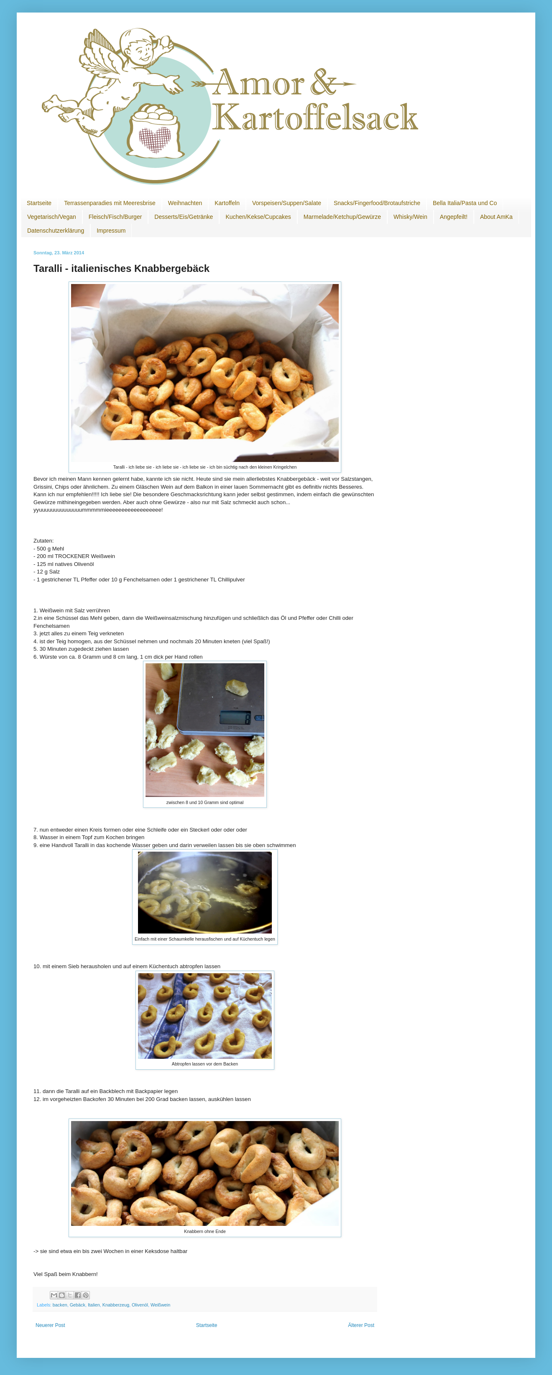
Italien (94, 1304)
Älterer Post (361, 1325)
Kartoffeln (227, 203)
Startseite (39, 203)
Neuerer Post (50, 1325)
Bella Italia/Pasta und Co (465, 203)
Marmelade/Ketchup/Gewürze (342, 216)
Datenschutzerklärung (55, 230)
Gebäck (77, 1304)
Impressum (111, 230)
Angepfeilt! (454, 216)
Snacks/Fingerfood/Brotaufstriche (377, 203)
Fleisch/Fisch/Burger (115, 216)
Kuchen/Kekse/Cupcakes (258, 216)
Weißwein (160, 1304)
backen (60, 1304)
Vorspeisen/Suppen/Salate (286, 203)
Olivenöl (140, 1304)
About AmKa (496, 216)
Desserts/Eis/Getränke (183, 216)
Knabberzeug (115, 1304)
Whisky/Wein (410, 216)
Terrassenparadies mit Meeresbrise (110, 203)
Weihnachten (185, 203)
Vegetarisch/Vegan (51, 216)
